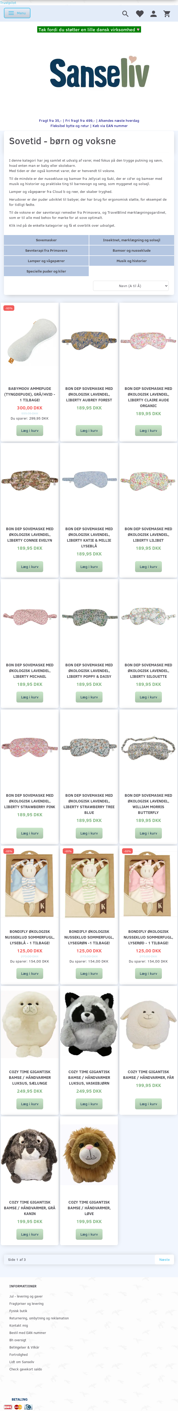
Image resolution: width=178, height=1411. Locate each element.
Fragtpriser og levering (26, 1303)
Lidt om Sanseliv (21, 1361)
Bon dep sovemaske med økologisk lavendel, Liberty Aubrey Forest (89, 393)
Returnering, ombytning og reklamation (39, 1318)
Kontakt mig (18, 1325)
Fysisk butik (18, 1310)
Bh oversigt (17, 1340)
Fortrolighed (18, 1354)
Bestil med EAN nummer (27, 1332)
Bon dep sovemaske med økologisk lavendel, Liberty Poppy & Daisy (89, 670)
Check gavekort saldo (25, 1369)
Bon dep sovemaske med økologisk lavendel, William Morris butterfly (148, 803)
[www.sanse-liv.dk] (99, 72)
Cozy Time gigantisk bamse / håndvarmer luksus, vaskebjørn (89, 1077)
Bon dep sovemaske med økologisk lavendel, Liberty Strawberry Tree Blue (89, 803)
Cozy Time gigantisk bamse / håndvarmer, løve (89, 1207)
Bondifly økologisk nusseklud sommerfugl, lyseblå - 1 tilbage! (29, 936)
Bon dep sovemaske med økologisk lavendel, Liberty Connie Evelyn (30, 534)
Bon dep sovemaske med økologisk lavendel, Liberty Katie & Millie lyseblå (89, 537)
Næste (164, 1259)
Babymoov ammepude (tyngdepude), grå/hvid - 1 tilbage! (29, 393)
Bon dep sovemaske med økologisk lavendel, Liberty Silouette (148, 670)
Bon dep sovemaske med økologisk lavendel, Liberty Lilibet (148, 534)
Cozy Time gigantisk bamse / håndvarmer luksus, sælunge (30, 1077)
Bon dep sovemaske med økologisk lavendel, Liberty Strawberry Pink (29, 800)
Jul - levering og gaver (26, 1296)
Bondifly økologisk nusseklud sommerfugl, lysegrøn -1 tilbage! (89, 936)
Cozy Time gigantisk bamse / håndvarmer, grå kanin (29, 1207)
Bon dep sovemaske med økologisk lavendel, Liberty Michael (30, 670)
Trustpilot (8, 2)
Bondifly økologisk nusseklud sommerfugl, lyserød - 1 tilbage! (148, 936)
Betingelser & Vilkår (24, 1347)
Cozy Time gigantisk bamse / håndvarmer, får (148, 1074)
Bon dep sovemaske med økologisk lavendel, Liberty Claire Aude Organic (148, 396)
